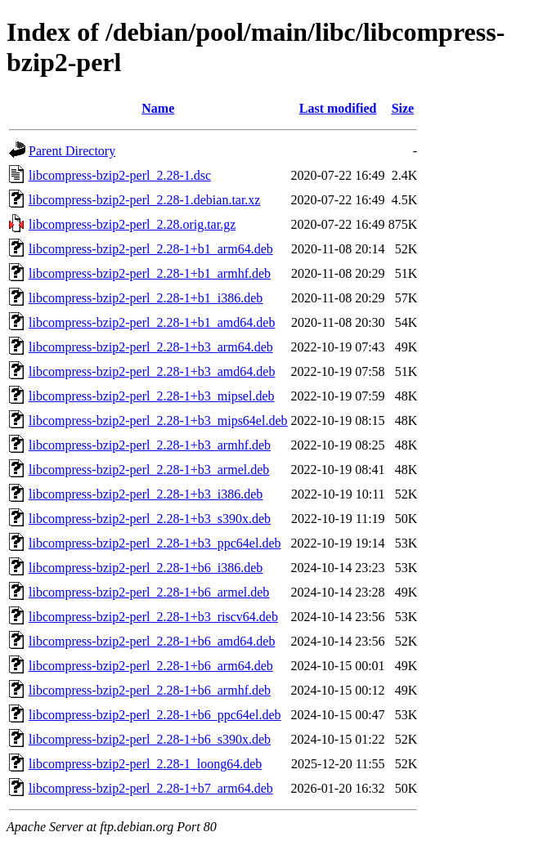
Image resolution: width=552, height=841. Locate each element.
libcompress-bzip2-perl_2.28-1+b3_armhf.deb (150, 445)
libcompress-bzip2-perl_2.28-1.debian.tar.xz (144, 200)
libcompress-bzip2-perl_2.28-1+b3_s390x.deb (150, 519)
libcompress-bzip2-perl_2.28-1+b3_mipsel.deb (152, 396)
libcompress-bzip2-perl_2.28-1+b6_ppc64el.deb (155, 715)
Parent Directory (72, 151)
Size (403, 108)
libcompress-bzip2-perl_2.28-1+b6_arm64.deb (151, 666)
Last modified (338, 108)
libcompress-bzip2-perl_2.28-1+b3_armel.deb (149, 469)
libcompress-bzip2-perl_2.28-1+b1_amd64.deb (152, 322)
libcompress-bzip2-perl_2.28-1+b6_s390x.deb (150, 739)
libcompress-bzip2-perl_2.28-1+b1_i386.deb (146, 298)
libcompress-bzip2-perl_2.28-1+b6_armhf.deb (150, 690)
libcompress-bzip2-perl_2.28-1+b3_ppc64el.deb (155, 543)
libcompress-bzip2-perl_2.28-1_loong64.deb (145, 764)
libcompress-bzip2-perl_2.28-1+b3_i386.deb (146, 494)
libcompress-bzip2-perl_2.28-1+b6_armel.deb (149, 592)
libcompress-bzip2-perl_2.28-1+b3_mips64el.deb (158, 420)
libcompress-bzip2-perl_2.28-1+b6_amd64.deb (152, 641)
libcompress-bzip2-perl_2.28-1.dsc (120, 175)
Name (157, 108)
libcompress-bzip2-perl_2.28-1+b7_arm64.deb (151, 788)
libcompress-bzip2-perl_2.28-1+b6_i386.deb (146, 568)
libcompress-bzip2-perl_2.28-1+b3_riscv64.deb (153, 617)
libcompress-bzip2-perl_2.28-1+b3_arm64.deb (151, 347)
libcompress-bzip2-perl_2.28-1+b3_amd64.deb (152, 371)
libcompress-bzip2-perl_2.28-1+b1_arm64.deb (151, 249)
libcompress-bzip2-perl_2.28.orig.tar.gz (132, 224)
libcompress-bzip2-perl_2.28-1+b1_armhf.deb (150, 273)
